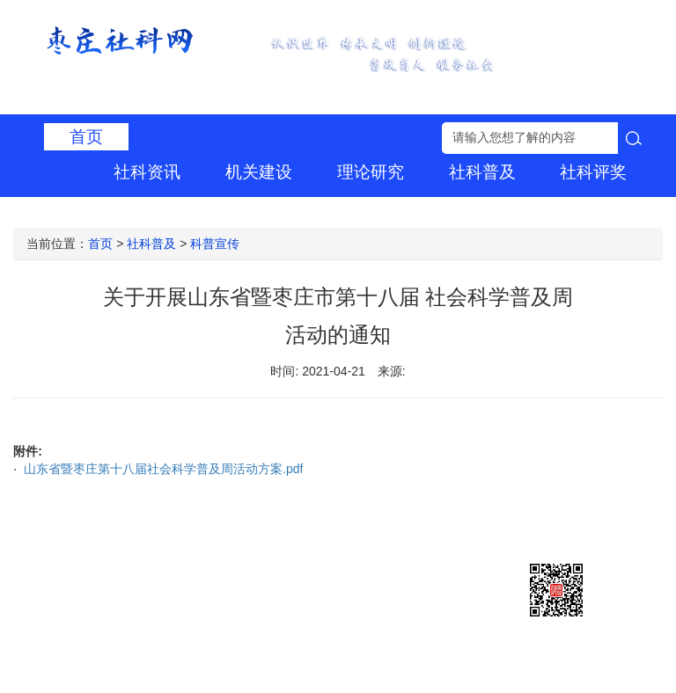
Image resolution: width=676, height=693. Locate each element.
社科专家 (258, 209)
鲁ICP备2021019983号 (326, 564)
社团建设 (147, 209)
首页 (86, 137)
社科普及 (482, 172)
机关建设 (258, 172)
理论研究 (370, 172)
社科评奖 (593, 172)
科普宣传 (214, 244)
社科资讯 (147, 172)
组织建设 (482, 209)
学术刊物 (370, 209)
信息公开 (593, 209)
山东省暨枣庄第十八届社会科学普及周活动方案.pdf (161, 469)
